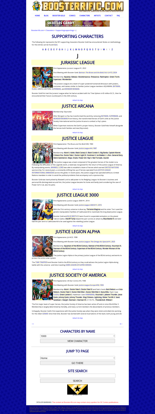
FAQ (118, 16)
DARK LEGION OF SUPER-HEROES (78, 265)
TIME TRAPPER (41, 262)
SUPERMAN (56, 89)
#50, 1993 (91, 285)
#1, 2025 (97, 241)
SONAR (45, 314)
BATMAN (116, 86)
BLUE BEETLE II (73, 216)
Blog (46, 16)
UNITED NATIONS (112, 167)
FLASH (34, 89)
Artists (97, 16)
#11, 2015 (90, 205)
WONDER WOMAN (72, 89)
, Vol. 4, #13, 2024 (98, 72)
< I (33, 324)
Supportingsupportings (65, 30)
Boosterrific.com (37, 30)
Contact (109, 16)
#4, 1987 (88, 148)
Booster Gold (58, 16)
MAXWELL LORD (57, 167)
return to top (77, 100)
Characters (84, 16)
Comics (72, 16)
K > (121, 324)
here (55, 45)
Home (37, 16)
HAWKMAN (89, 294)
